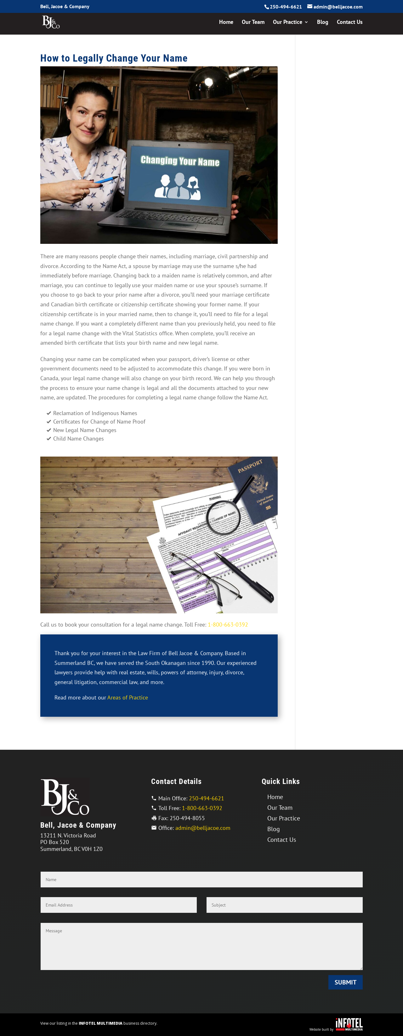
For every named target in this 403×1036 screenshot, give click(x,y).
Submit (345, 982)
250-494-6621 (286, 6)
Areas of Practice (127, 697)
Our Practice (287, 22)
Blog (322, 22)
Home (226, 22)
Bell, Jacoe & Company (64, 6)
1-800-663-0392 (228, 624)
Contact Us (350, 22)
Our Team (253, 22)
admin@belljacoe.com (202, 827)
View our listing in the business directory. (98, 1023)
